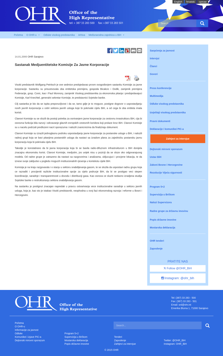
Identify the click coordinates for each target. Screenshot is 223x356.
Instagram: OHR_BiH (175, 343)
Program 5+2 (157, 186)
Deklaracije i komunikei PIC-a (167, 129)
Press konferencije (161, 88)
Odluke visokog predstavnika (59, 35)
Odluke (18, 333)
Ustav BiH (155, 157)
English (178, 1)
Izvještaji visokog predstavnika (168, 112)
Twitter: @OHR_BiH (175, 340)
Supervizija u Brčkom (162, 194)
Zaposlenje (156, 248)
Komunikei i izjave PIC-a (28, 336)
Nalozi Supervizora (161, 202)
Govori (154, 74)
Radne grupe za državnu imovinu (169, 211)
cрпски (202, 1)
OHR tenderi (157, 240)
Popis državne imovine (163, 219)
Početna (18, 35)
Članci (153, 66)
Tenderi (118, 336)
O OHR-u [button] (33, 34)
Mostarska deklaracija (162, 227)
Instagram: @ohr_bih (177, 278)
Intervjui (154, 58)
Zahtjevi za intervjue (177, 138)
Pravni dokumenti (160, 121)
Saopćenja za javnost (162, 50)
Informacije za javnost (26, 330)
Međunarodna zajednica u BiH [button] (107, 34)
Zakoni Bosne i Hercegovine (166, 164)
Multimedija (156, 96)
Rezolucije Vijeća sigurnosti (166, 172)
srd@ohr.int (185, 304)
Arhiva (81, 35)
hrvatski (190, 1)
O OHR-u (20, 326)
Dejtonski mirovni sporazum (166, 149)
